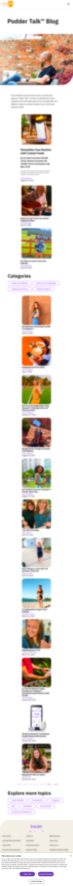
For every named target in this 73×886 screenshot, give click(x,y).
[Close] (71, 856)
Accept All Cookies (46, 874)
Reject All (27, 874)
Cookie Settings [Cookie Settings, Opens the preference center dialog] (36, 881)
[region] (36, 869)
